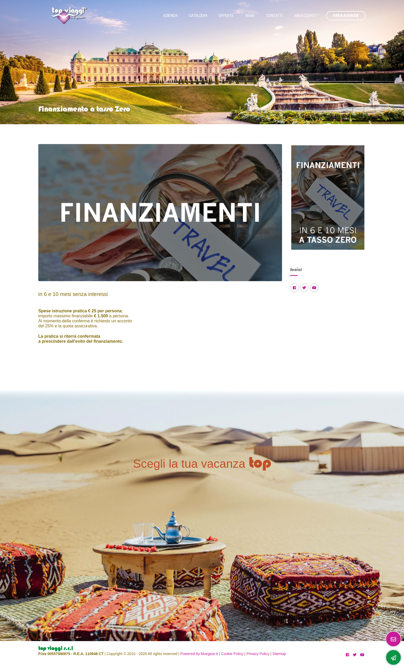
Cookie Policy (232, 654)
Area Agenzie (346, 15)
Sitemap (279, 654)
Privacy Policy (257, 654)
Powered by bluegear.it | (200, 654)
